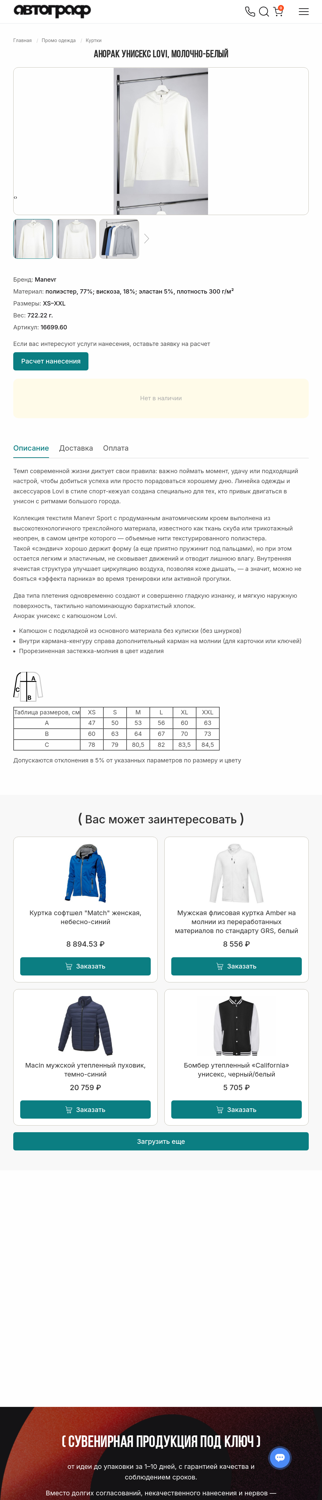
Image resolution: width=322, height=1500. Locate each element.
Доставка (76, 448)
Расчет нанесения (50, 361)
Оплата (116, 448)
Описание (31, 448)
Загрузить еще (161, 1141)
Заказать (85, 966)
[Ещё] (146, 239)
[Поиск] (264, 12)
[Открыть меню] (304, 11)
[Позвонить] (250, 12)
